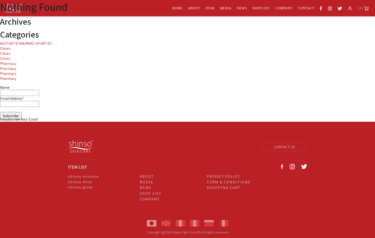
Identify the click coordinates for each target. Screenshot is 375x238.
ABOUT (147, 176)
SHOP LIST (151, 193)
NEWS (145, 187)
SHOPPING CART (224, 187)
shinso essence (83, 176)
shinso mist (80, 181)
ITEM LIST (77, 167)
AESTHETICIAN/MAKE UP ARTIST (26, 43)
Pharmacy (8, 63)
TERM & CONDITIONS (228, 181)
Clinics (5, 48)
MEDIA (146, 181)
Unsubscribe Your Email (19, 119)
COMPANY (150, 198)
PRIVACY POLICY (223, 176)
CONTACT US (284, 146)
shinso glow (80, 186)
